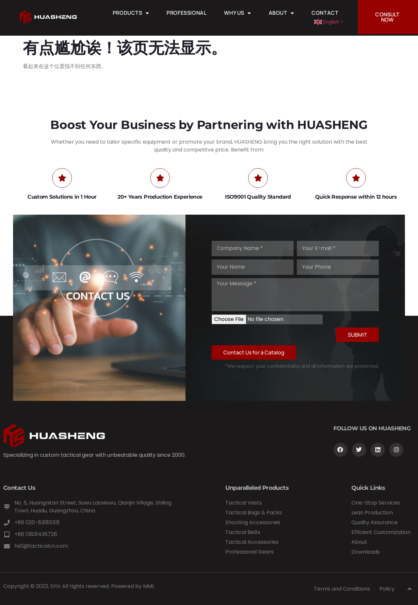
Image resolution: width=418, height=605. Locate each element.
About (281, 12)
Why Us (237, 12)
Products (131, 12)
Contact (325, 12)
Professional (186, 12)
